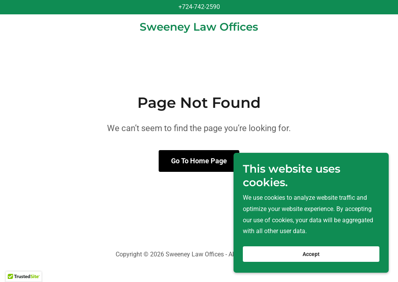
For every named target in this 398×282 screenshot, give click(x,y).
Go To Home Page (199, 161)
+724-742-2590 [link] (199, 6)
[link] (199, 28)
